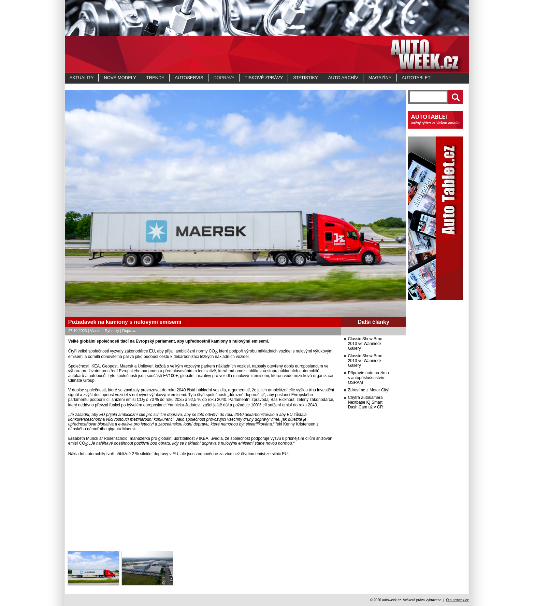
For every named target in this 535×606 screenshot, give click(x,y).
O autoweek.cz (457, 600)
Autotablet (416, 77)
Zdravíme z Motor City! (368, 390)
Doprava (224, 77)
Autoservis (189, 77)
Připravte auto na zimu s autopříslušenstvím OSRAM (368, 378)
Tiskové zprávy (264, 77)
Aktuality (82, 77)
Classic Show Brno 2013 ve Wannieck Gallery (365, 343)
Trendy (155, 77)
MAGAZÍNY (380, 77)
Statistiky (305, 77)
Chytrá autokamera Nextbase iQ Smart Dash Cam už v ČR (365, 402)
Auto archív (343, 77)
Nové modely (120, 77)
